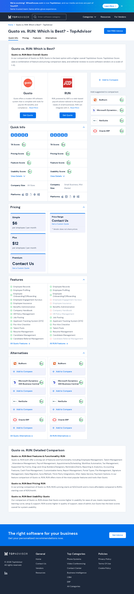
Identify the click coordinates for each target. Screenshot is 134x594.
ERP (68, 581)
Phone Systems (74, 559)
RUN (68, 93)
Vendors (39, 568)
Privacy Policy (104, 559)
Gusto (27, 93)
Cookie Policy (104, 568)
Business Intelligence (76, 572)
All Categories (73, 586)
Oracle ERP (23, 419)
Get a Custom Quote (20, 268)
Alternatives (51, 38)
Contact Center (74, 568)
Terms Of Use (104, 563)
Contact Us (41, 563)
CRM (69, 577)
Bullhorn (22, 363)
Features (37, 38)
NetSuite (22, 401)
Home (38, 559)
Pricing (25, 38)
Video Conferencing (76, 563)
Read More (33, 108)
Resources (40, 572)
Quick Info (13, 38)
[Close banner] (122, 6)
